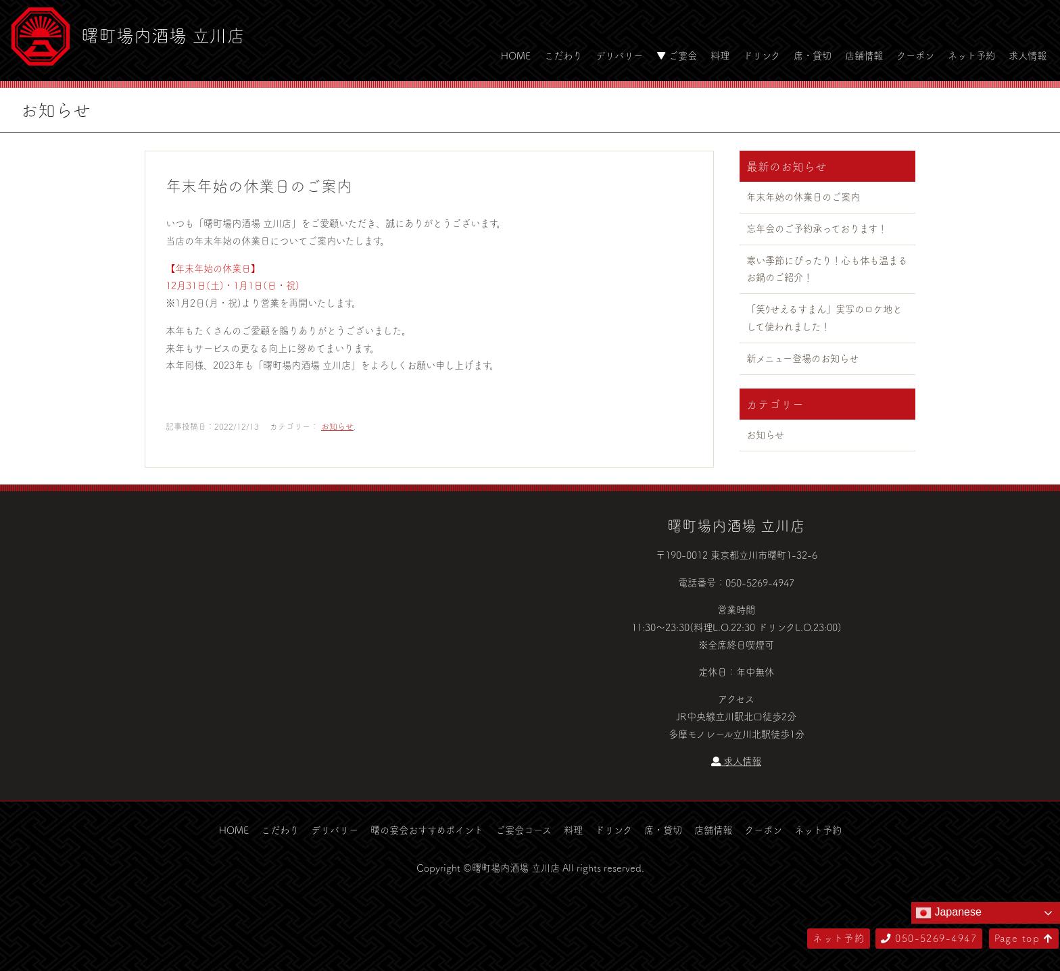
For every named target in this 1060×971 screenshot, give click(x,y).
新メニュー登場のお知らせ (802, 358)
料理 (719, 55)
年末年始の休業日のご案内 (803, 196)
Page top (1023, 938)
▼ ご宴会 (676, 55)
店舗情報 (864, 55)
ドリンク (761, 55)
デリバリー (619, 55)
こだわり (563, 55)
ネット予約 (971, 55)
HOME (516, 55)
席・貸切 (813, 55)
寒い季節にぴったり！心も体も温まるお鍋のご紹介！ (826, 268)
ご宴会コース (524, 830)
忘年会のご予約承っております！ (816, 228)
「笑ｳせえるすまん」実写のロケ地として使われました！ (824, 317)
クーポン (915, 55)
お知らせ (337, 426)
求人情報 (1027, 55)
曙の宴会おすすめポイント (426, 830)
